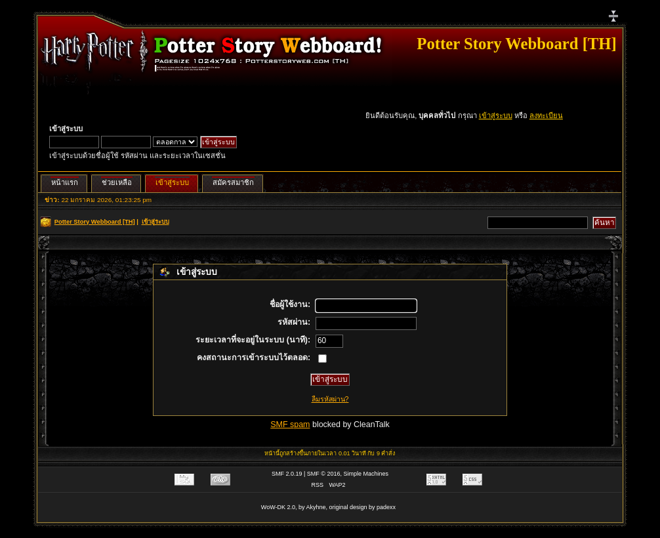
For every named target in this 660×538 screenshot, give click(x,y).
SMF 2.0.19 (287, 473)
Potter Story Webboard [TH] (516, 43)
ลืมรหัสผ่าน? (330, 399)
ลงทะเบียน (546, 115)
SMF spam (290, 424)
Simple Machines (366, 473)
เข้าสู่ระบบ (495, 115)
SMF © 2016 (323, 473)
